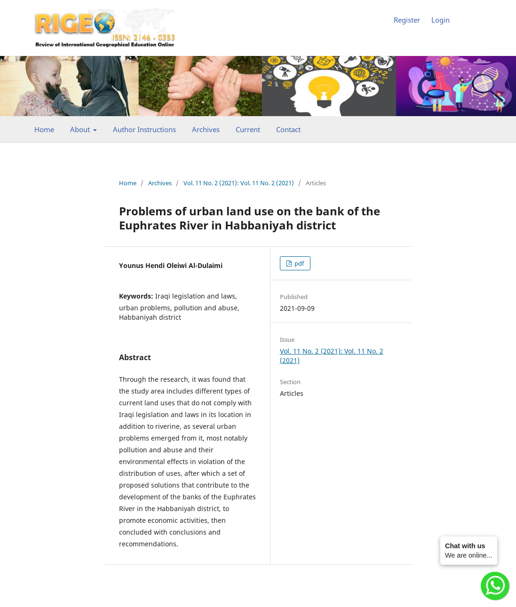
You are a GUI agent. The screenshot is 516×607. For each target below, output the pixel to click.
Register (407, 19)
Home (44, 129)
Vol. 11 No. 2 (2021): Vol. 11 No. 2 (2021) (238, 183)
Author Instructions (144, 129)
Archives (206, 129)
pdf (298, 263)
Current (248, 129)
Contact (288, 129)
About (81, 129)
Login (440, 19)
